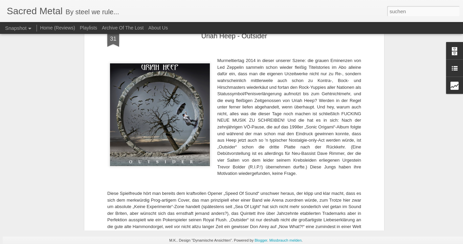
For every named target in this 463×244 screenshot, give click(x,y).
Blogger (261, 240)
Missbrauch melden (285, 240)
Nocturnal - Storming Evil (73, 187)
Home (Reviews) (57, 27)
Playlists (88, 27)
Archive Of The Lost (123, 27)
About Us (158, 27)
